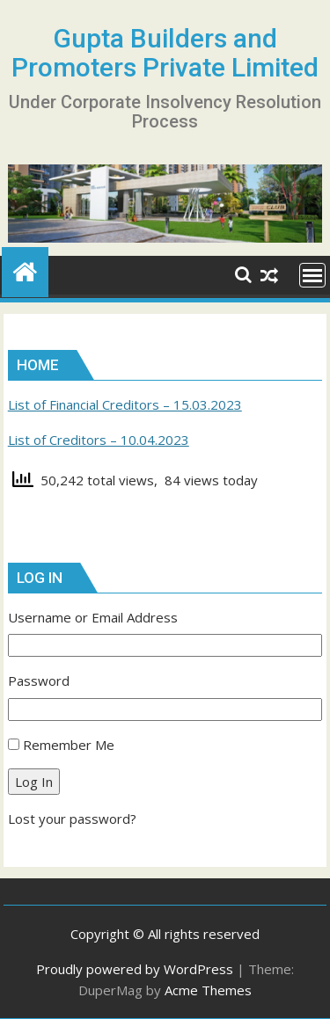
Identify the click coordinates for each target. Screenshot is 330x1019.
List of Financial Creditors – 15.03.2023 (125, 404)
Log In (34, 781)
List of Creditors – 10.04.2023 (98, 439)
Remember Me (68, 744)
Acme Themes (208, 990)
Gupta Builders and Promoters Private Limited (165, 53)
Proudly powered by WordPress (134, 969)
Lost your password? (72, 818)
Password (39, 680)
